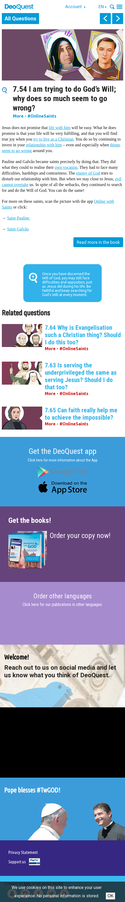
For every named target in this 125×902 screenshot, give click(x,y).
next (117, 18)
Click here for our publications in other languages (62, 604)
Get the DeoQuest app (62, 451)
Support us (17, 861)
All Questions (20, 18)
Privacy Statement (23, 852)
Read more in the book (98, 242)
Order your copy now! (80, 535)
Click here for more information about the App (62, 460)
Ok (110, 896)
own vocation (66, 167)
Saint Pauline (18, 218)
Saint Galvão (18, 229)
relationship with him (44, 145)
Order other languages (62, 596)
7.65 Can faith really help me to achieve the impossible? (81, 414)
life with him (59, 127)
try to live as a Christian (53, 139)
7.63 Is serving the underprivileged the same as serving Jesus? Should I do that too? (81, 376)
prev (105, 18)
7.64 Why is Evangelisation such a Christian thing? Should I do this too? (83, 335)
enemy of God (88, 173)
